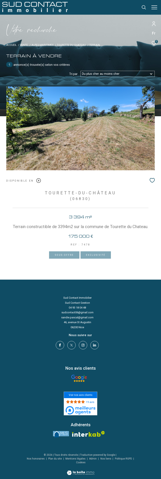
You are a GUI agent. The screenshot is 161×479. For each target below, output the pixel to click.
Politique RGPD (123, 458)
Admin (93, 458)
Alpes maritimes (42, 44)
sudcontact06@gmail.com (77, 312)
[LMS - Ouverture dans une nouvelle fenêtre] (61, 434)
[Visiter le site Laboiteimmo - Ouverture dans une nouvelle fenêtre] (80, 470)
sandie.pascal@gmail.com (77, 317)
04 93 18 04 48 (77, 307)
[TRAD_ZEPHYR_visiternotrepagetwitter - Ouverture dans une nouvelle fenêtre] (71, 345)
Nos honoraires (36, 458)
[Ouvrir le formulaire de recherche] (132, 7)
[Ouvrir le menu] (154, 7)
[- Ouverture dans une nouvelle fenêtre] (79, 378)
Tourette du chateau (71, 44)
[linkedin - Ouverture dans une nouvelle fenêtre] (94, 345)
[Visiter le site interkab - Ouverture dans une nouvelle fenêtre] (88, 434)
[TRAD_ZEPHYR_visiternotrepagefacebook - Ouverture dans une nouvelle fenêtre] (60, 345)
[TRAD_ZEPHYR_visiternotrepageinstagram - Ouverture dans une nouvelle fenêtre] (83, 345)
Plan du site (55, 458)
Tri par (73, 73)
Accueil (11, 44)
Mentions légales (75, 458)
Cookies (81, 462)
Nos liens (106, 458)
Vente (24, 44)
